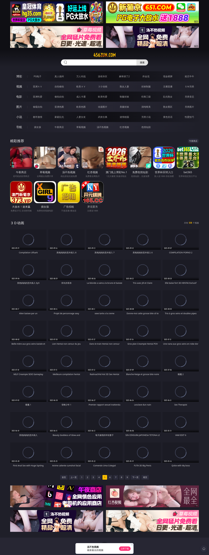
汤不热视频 (102, 127)
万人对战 (81, 76)
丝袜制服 (146, 86)
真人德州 (59, 76)
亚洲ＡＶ (37, 86)
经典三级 (146, 96)
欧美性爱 (102, 96)
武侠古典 (102, 117)
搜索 (142, 62)
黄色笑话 (167, 117)
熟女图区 (167, 106)
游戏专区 (102, 76)
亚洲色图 (59, 106)
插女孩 (37, 127)
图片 (19, 107)
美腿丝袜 (124, 106)
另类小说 (146, 117)
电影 (19, 97)
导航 (19, 127)
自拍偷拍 (59, 86)
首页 (64, 477)
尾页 (145, 477)
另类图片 (189, 106)
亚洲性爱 (37, 96)
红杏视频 (124, 127)
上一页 (74, 477)
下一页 (135, 477)
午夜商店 (59, 127)
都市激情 (37, 117)
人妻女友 (81, 117)
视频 (19, 86)
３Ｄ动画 (102, 86)
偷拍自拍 (59, 96)
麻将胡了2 (124, 76)
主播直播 (167, 86)
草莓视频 (81, 127)
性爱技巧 (189, 117)
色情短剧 (146, 127)
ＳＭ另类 (189, 86)
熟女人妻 (124, 86)
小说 (19, 117)
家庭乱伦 (59, 117)
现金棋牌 (167, 76)
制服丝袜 (124, 96)
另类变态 (189, 96)
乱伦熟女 (167, 96)
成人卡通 (81, 96)
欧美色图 (81, 106)
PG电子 (37, 76)
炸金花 (146, 76)
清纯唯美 (146, 106)
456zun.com (104, 55)
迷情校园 (124, 117)
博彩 (19, 76)
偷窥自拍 (37, 106)
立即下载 (125, 548)
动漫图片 (102, 106)
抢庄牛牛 (189, 76)
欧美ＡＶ (81, 86)
